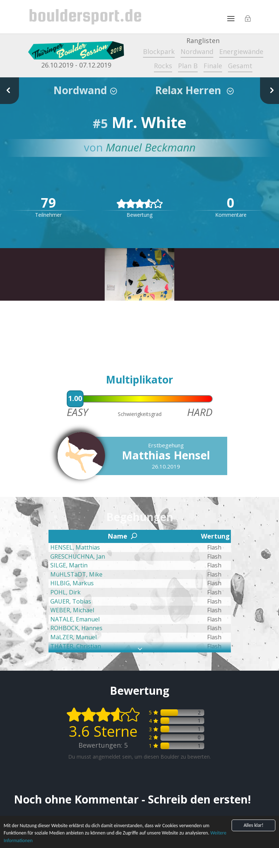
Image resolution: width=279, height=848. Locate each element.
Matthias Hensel (166, 455)
